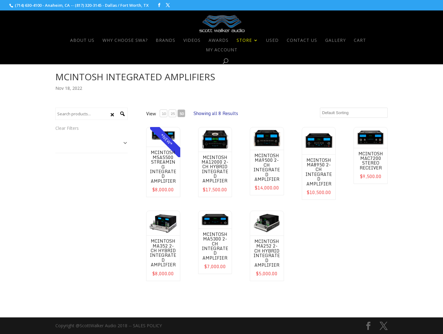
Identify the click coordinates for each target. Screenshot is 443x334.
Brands (165, 40)
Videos (192, 40)
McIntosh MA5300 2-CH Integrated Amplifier (215, 246)
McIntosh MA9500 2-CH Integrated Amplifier (266, 167)
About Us (82, 40)
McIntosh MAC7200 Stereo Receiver (370, 160)
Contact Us (302, 40)
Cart (360, 40)
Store (244, 40)
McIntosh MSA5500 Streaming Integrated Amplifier (163, 166)
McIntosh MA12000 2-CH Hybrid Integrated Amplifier (215, 169)
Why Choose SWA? (125, 40)
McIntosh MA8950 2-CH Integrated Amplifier (318, 172)
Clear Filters (67, 128)
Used (272, 40)
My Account (221, 50)
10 (164, 114)
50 (181, 114)
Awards (219, 40)
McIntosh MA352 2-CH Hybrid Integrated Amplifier (163, 252)
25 (172, 114)
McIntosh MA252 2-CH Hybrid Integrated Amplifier (266, 253)
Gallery (335, 40)
